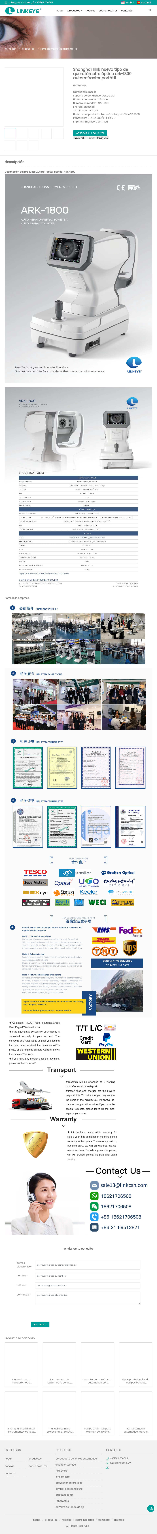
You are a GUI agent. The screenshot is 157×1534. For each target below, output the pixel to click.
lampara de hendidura (69, 1489)
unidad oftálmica (65, 1464)
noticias (90, 10)
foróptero (61, 1471)
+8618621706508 (44, 2)
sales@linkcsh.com (19, 2)
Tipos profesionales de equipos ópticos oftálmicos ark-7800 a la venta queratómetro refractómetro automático (136, 1381)
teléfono (22, 1285)
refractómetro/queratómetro (58, 49)
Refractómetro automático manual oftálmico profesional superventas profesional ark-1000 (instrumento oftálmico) (136, 1430)
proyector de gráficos (68, 1483)
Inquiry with (80, 138)
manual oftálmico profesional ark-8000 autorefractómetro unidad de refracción (59, 1430)
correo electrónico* (24, 1264)
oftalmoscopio (64, 1495)
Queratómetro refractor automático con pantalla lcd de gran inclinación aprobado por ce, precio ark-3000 (97, 1381)
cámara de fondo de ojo (70, 1507)
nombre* (22, 1275)
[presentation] (40, 1313)
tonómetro (62, 1501)
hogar (60, 10)
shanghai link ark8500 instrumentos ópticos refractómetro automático (21, 1430)
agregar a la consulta (90, 133)
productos (73, 10)
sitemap (119, 1520)
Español (146, 2)
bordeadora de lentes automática (76, 1458)
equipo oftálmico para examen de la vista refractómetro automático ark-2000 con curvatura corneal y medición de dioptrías (97, 1430)
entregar (40, 1324)
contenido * (24, 1294)
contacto (127, 10)
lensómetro (62, 1477)
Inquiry (91, 138)
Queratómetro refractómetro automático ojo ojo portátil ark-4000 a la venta (21, 1381)
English (130, 2)
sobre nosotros (108, 10)
